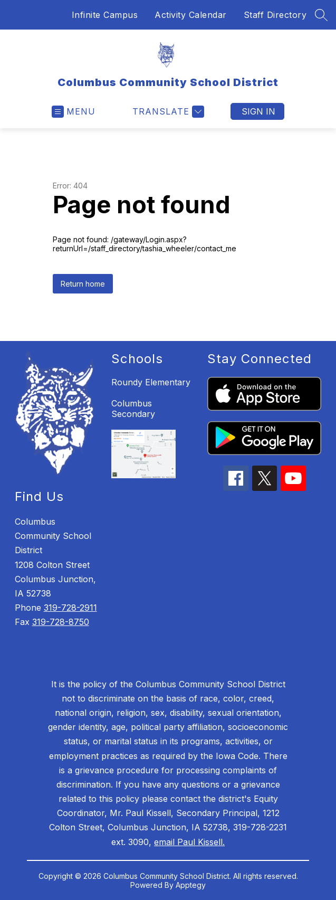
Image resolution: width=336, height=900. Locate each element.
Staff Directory (275, 15)
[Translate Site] (167, 111)
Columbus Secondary (133, 408)
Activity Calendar (191, 15)
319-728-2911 (70, 607)
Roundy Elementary (150, 382)
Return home (83, 283)
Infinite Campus (105, 15)
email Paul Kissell (188, 842)
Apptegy (191, 884)
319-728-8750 (60, 622)
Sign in (258, 111)
